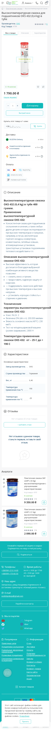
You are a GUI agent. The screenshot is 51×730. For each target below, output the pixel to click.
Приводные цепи (9, 643)
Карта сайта (32, 672)
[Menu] (3, 3)
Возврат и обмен (34, 662)
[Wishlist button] (38, 87)
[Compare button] (43, 87)
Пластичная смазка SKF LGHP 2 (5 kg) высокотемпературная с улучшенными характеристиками (35, 483)
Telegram (26, 620)
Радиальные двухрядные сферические (12, 651)
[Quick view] (4, 479)
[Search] (41, 3)
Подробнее (24, 716)
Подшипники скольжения (13, 647)
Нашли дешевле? (10, 97)
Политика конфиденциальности (36, 654)
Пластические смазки (14, 8)
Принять (25, 721)
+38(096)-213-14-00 (10, 570)
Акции (29, 679)
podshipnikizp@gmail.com (12, 596)
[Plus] (17, 106)
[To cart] (44, 502)
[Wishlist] (4, 483)
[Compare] (4, 486)
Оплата (30, 650)
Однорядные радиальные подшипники (13, 659)
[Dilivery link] (42, 147)
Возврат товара (34, 668)
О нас (29, 643)
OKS (18, 23)
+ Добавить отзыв (24, 425)
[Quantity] (12, 105)
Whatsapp (26, 628)
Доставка (31, 647)
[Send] (38, 126)
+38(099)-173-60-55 (10, 573)
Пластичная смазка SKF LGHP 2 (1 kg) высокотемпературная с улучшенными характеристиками (35, 514)
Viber (24, 624)
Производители (33, 675)
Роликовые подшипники (12, 655)
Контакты (31, 665)
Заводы (30, 658)
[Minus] (8, 106)
